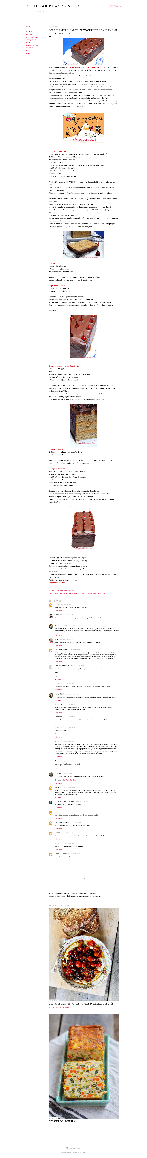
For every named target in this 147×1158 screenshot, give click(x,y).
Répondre (58, 610)
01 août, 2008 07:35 (82, 801)
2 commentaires (60, 1125)
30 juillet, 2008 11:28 (72, 694)
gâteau (28, 42)
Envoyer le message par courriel (65, 590)
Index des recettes (42, 11)
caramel (29, 34)
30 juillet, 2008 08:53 (66, 639)
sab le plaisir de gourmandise (65, 801)
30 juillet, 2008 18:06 (69, 727)
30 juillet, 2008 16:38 (69, 704)
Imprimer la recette (57, 583)
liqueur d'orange (32, 45)
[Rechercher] (115, 6)
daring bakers (31, 40)
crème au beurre (32, 37)
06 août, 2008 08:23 (74, 854)
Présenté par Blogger (73, 1148)
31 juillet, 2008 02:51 (69, 741)
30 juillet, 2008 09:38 (77, 666)
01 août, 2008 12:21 (75, 822)
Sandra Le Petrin (61, 650)
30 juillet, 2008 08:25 (66, 615)
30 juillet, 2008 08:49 (68, 625)
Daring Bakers (74, 67)
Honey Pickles (60, 694)
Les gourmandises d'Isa (57, 6)
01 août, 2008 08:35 (74, 812)
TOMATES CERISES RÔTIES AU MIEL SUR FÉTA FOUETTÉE (81, 1003)
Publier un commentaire (63, 1007)
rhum (28, 53)
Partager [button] (29, 26)
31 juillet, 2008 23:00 (73, 787)
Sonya (57, 615)
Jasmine (58, 625)
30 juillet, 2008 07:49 (64, 604)
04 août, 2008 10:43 (67, 833)
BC (56, 604)
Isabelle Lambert (61, 812)
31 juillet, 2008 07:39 (69, 761)
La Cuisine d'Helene (62, 822)
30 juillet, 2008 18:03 (69, 717)
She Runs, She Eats (69, 780)
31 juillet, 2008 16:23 (68, 773)
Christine (58, 773)
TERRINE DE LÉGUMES (62, 1121)
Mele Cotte (96, 67)
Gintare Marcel (82, 1152)
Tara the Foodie (60, 787)
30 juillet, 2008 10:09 (69, 683)
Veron (57, 639)
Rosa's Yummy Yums (62, 666)
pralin (28, 50)
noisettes (29, 48)
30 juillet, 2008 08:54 (74, 650)
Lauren (57, 833)
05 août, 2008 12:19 (68, 843)
